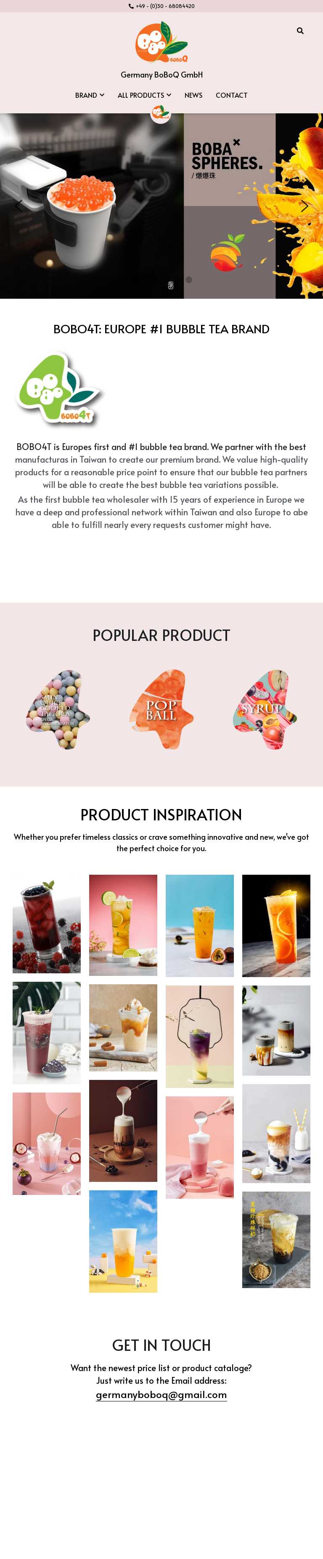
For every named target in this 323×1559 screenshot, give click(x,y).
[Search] (300, 30)
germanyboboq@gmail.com (161, 1367)
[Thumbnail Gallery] (47, 896)
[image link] (161, 41)
